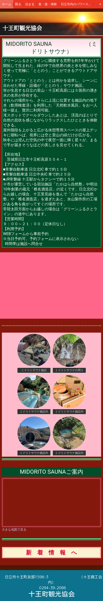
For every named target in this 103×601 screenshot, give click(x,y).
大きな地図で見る (14, 529)
